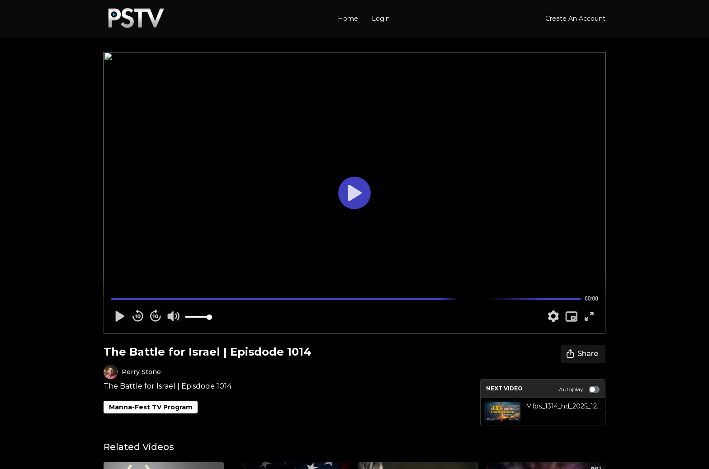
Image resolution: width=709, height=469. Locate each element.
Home (348, 18)
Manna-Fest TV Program (150, 407)
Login (381, 18)
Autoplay (579, 389)
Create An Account (575, 18)
